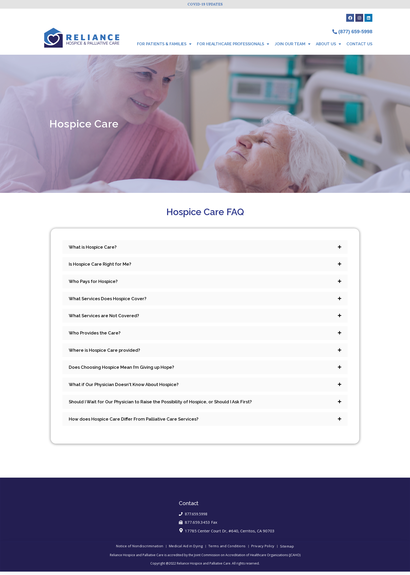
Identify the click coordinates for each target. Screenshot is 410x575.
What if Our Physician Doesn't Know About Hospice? (127, 387)
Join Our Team (292, 44)
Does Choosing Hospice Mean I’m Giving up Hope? (125, 370)
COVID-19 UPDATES (205, 4)
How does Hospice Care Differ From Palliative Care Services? (138, 422)
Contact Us (359, 44)
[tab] (205, 247)
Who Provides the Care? (96, 335)
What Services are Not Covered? (106, 317)
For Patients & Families (164, 44)
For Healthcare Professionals (233, 44)
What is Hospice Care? (94, 247)
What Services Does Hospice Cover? (110, 300)
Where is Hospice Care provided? (107, 352)
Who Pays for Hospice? (95, 282)
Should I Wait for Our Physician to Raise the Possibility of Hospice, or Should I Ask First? (166, 405)
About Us (328, 44)
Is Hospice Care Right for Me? (102, 264)
